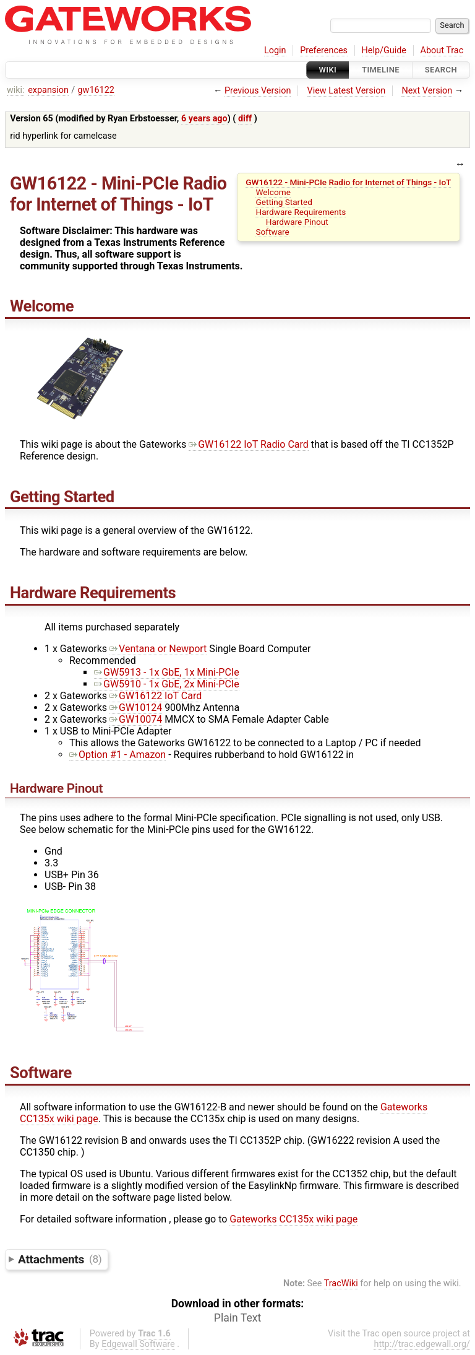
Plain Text (237, 1318)
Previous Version (258, 90)
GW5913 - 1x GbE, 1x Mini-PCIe (166, 672)
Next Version (426, 90)
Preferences (324, 50)
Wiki (328, 69)
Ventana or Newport (158, 649)
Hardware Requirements (300, 212)
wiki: (16, 90)
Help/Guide (384, 50)
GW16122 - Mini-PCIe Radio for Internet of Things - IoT (348, 182)
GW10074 (135, 719)
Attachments (59, 1259)
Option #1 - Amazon (117, 754)
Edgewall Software (138, 1344)
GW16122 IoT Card (155, 696)
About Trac (442, 50)
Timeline (381, 69)
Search (441, 69)
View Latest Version (346, 90)
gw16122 (96, 90)
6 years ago (204, 118)
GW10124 (135, 707)
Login (275, 50)
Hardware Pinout (297, 222)
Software (272, 232)
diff (245, 118)
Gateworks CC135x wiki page (293, 1219)
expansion (48, 90)
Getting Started (283, 202)
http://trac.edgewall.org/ (422, 1344)
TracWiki (341, 1283)
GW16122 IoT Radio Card (249, 444)
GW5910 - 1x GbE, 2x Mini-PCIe (166, 684)
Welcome (272, 192)
